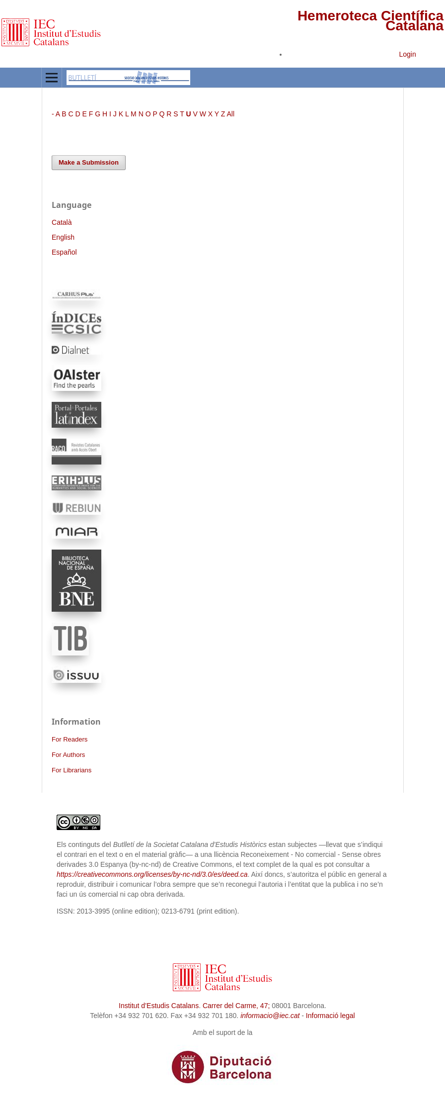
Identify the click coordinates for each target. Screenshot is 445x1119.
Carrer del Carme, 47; (236, 1006)
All (230, 114)
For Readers (69, 739)
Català (62, 222)
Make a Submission (89, 162)
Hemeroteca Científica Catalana (370, 20)
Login (407, 54)
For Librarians (71, 770)
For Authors (68, 754)
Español (64, 252)
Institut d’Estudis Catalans (159, 1006)
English (63, 237)
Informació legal (330, 1016)
